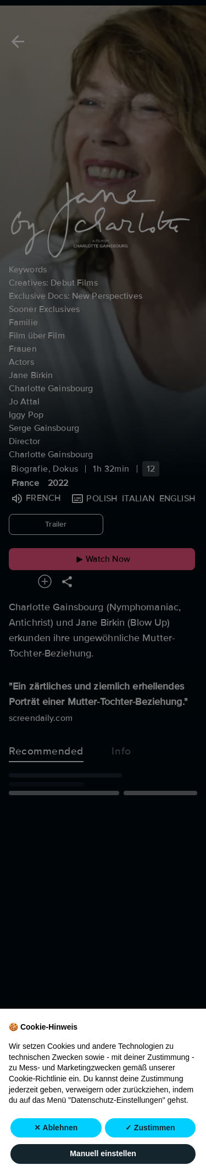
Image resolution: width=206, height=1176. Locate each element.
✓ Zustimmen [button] (150, 1127)
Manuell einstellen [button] (103, 1154)
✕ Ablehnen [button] (55, 1127)
